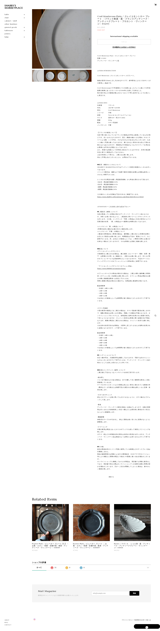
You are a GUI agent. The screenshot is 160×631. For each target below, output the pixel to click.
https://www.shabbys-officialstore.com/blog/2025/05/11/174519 (120, 197)
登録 (134, 593)
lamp (7, 37)
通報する (111, 476)
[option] (62, 39)
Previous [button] (34, 39)
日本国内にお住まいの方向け (124, 47)
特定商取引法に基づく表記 (141, 620)
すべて (39, 567)
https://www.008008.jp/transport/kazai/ (111, 268)
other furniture (11, 24)
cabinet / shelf (11, 21)
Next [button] (89, 39)
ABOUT (7, 620)
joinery (8, 33)
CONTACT (8, 625)
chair (7, 17)
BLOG (6, 622)
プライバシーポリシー (128, 620)
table (7, 14)
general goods (11, 27)
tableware (9, 30)
